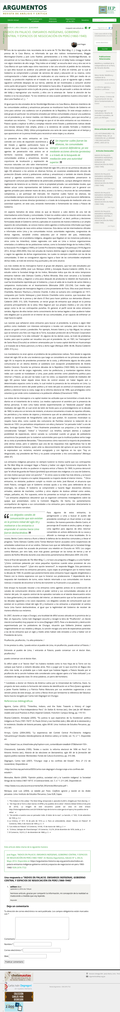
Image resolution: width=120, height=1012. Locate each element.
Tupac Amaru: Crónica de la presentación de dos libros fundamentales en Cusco (104, 100)
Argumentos (27, 10)
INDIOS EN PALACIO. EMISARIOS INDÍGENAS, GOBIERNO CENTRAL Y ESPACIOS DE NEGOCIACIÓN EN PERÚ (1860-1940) (104, 161)
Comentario (9, 939)
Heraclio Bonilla (110, 83)
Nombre (8, 944)
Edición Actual (13, 20)
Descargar (34, 28)
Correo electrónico (13, 950)
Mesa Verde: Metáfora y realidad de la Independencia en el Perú (104, 77)
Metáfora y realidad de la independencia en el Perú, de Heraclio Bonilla (105, 65)
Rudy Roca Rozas (109, 107)
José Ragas (81, 44)
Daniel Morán (110, 71)
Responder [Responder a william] (13, 900)
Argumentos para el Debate (35, 20)
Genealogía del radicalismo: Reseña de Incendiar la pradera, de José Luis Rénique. (104, 114)
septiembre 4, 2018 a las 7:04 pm (20, 889)
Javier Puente (110, 121)
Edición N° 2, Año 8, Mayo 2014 (16, 28)
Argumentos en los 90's (70, 20)
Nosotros (85, 20)
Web (6, 956)
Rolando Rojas (110, 93)
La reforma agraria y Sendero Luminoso (102, 88)
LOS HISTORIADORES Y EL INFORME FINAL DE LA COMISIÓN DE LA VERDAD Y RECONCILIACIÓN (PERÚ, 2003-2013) (105, 138)
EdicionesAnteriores (53, 20)
